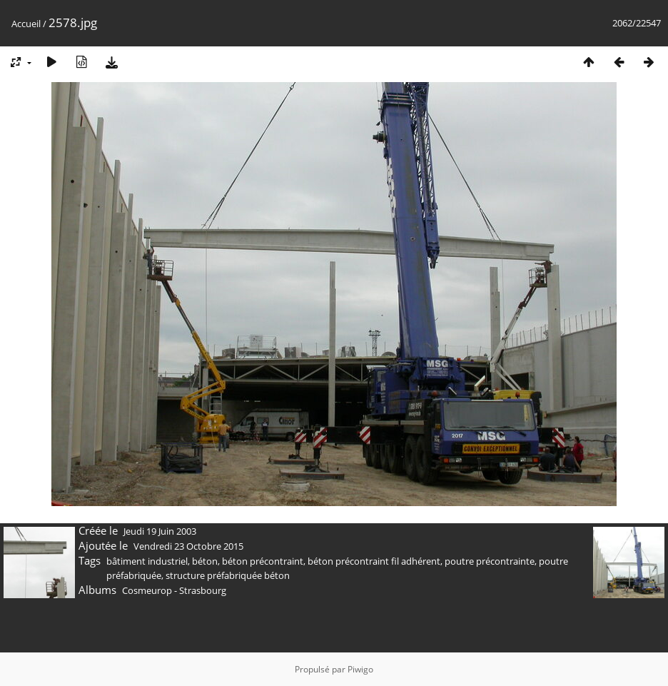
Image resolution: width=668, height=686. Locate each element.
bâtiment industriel (147, 561)
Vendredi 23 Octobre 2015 (188, 546)
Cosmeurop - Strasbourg (174, 590)
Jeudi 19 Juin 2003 (159, 531)
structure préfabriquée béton (228, 575)
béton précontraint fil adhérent (374, 561)
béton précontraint (262, 561)
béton (205, 561)
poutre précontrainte (490, 561)
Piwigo (360, 669)
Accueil (26, 23)
